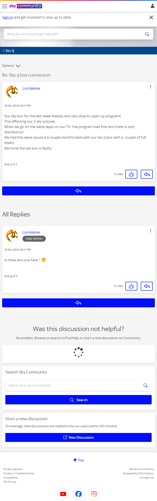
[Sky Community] (26, 6)
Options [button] (8, 66)
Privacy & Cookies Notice (18, 473)
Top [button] (81, 460)
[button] (150, 86)
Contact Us (147, 477)
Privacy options (12, 469)
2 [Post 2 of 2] (11, 276)
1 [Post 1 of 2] (11, 164)
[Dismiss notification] (151, 17)
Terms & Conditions (141, 469)
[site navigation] (4, 6)
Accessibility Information (138, 473)
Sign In (152, 7)
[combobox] (71, 34)
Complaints (10, 477)
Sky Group (9, 481)
